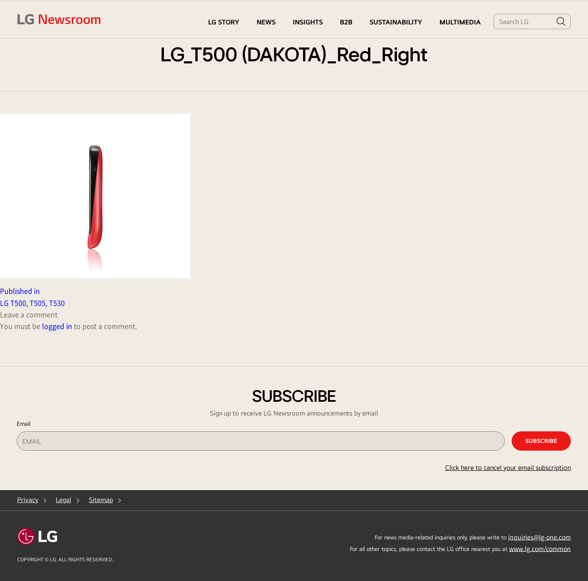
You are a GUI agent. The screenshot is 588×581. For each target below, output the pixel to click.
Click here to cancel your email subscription (508, 468)
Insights (308, 22)
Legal (63, 500)
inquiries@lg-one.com (539, 537)
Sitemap (101, 500)
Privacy (27, 500)
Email (23, 423)
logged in (57, 326)
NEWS (266, 22)
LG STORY (223, 22)
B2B (346, 22)
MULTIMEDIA (460, 22)
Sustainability (396, 22)
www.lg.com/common (540, 548)
